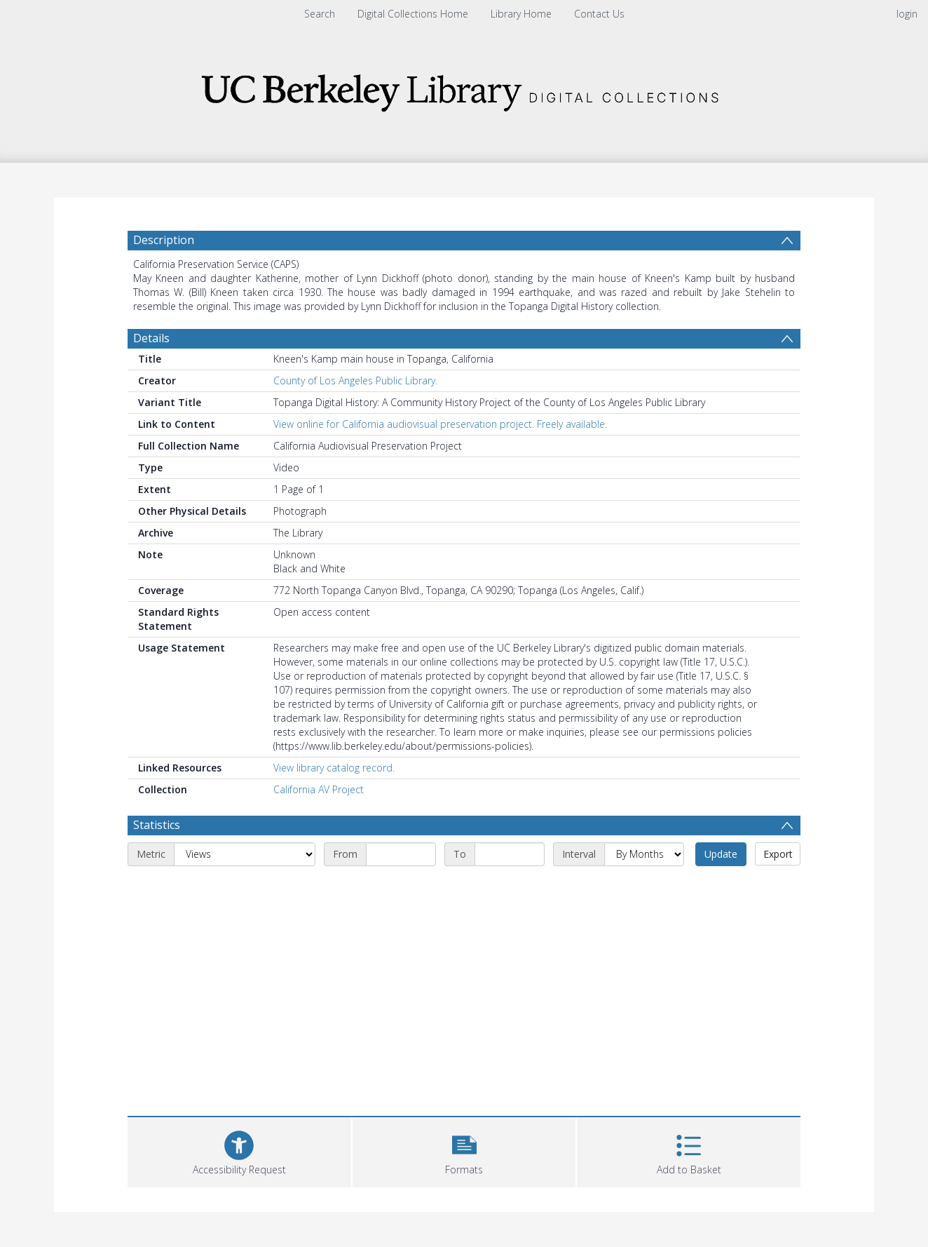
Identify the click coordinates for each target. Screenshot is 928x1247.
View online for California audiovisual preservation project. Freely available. (440, 424)
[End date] (510, 854)
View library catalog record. (334, 767)
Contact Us (599, 13)
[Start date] (401, 854)
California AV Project (318, 789)
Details (151, 338)
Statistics (156, 825)
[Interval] (644, 854)
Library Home (521, 13)
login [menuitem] (906, 13)
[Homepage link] (464, 88)
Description (163, 240)
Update (720, 854)
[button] (464, 1150)
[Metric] (244, 854)
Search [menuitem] (319, 13)
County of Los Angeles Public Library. (355, 380)
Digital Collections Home (412, 13)
